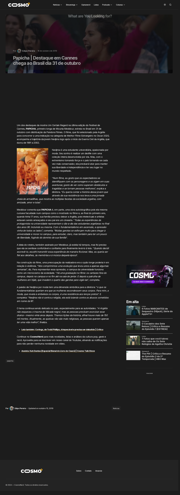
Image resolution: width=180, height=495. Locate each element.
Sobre (78, 474)
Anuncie (98, 474)
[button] (164, 4)
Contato (88, 474)
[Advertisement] (64, 100)
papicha (10, 364)
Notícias (116, 412)
